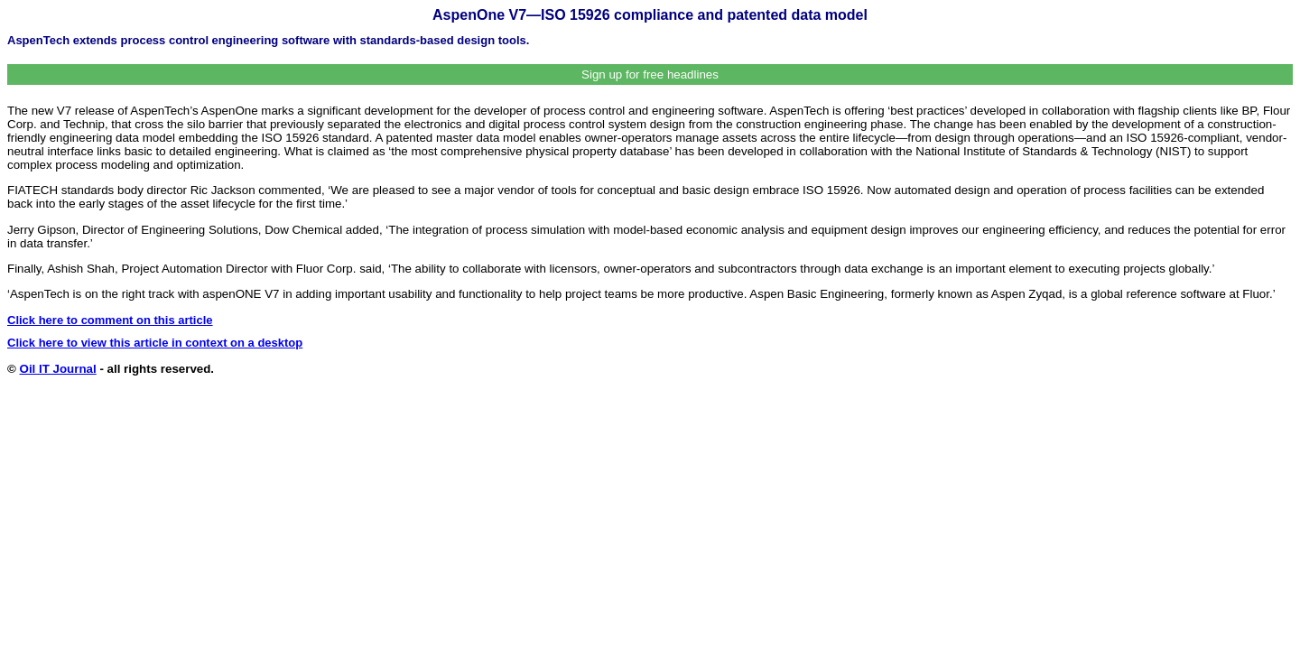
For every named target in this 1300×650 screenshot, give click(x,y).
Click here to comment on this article (110, 320)
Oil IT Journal (58, 369)
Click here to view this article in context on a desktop (154, 342)
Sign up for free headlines (650, 74)
